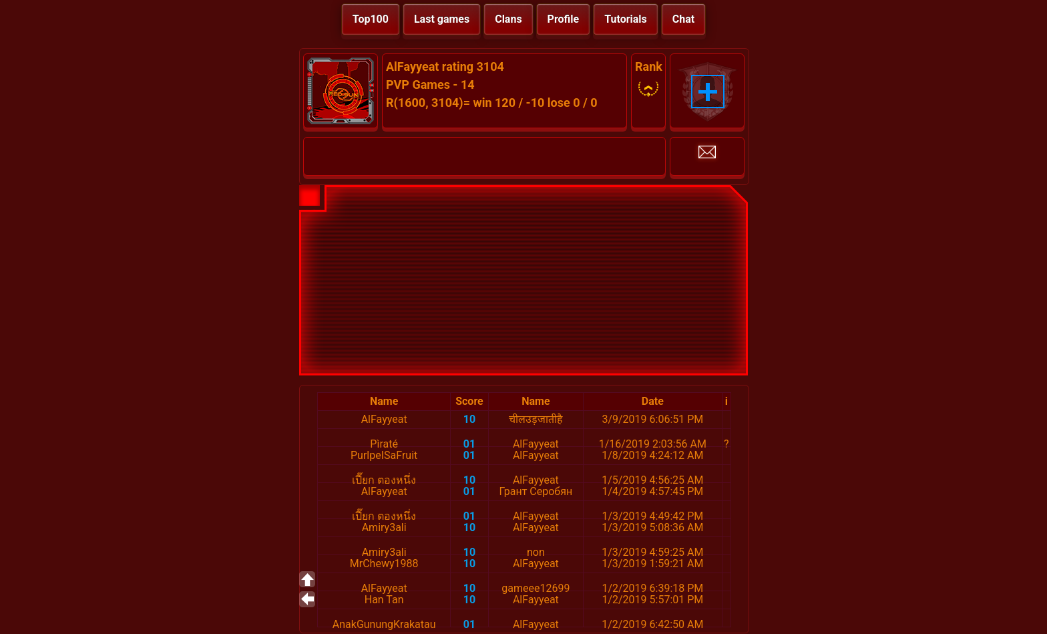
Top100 (371, 19)
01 (469, 444)
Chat (683, 19)
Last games (441, 19)
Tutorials (625, 19)
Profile (564, 19)
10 (469, 419)
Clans (508, 19)
